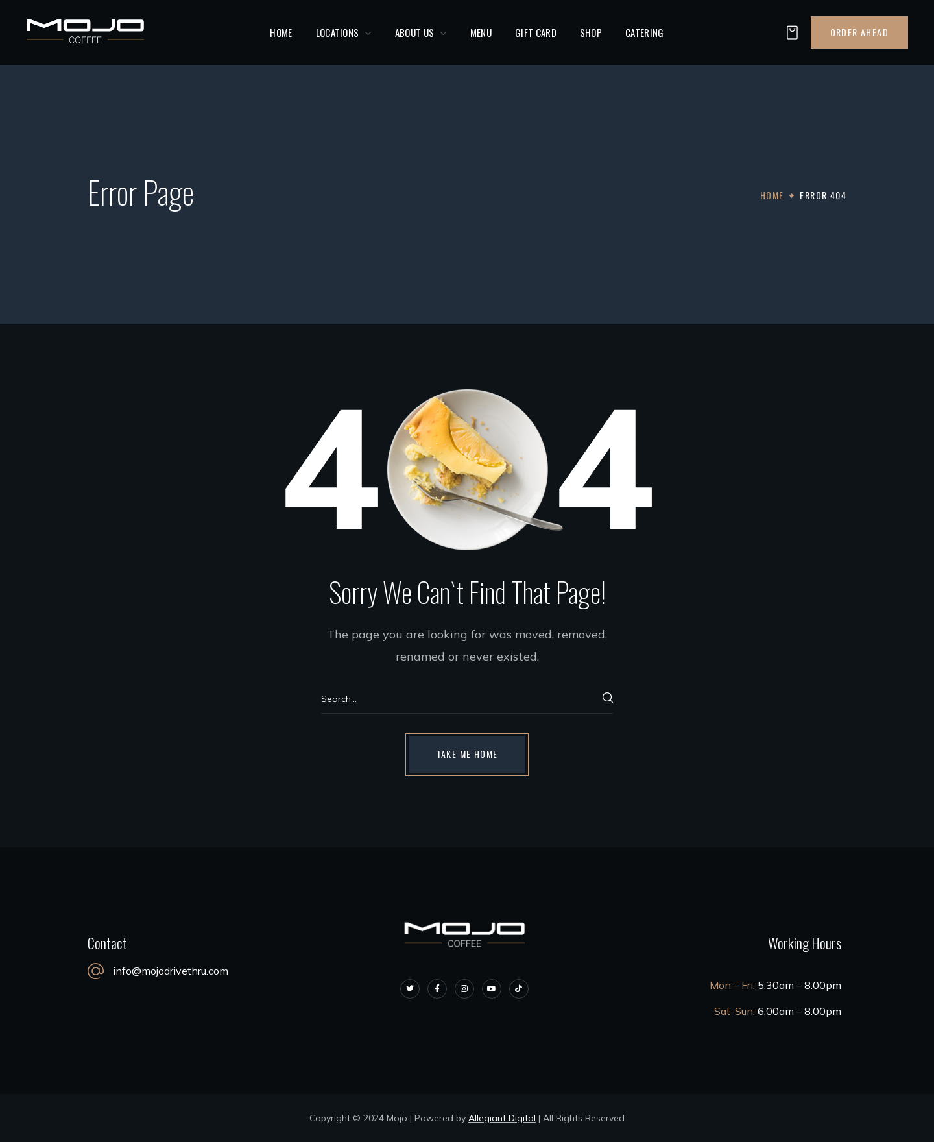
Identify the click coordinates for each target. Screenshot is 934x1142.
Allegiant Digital (502, 1118)
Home (772, 195)
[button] (788, 33)
